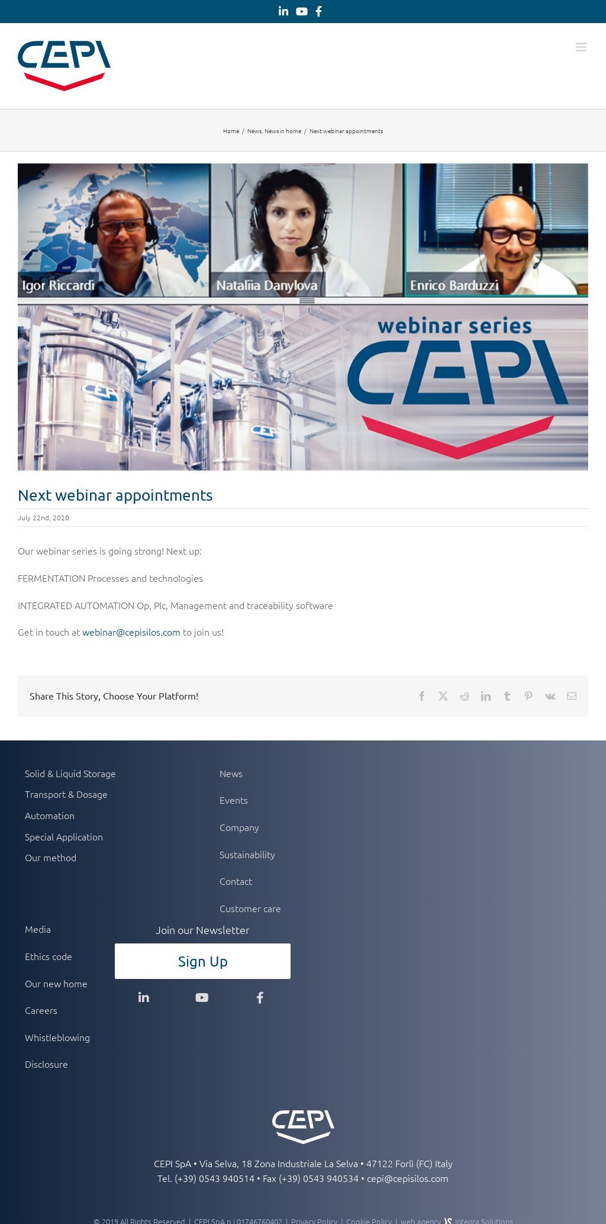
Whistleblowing (57, 1036)
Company (239, 826)
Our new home (56, 983)
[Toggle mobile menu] (582, 47)
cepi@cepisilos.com (408, 1177)
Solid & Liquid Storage (70, 773)
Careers (41, 1009)
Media (38, 928)
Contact (236, 880)
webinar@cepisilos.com (131, 631)
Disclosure (46, 1063)
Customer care (250, 907)
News (231, 773)
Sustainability (247, 854)
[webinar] (303, 317)
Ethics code (48, 955)
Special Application (64, 836)
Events (234, 799)
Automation (50, 815)
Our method (50, 857)
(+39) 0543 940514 (214, 1177)
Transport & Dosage (66, 793)
